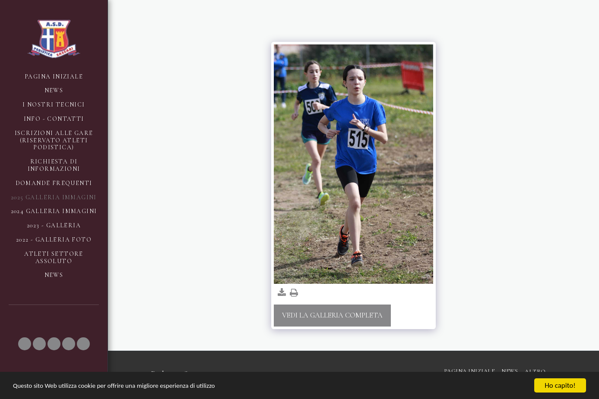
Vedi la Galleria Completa (332, 315)
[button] (24, 343)
